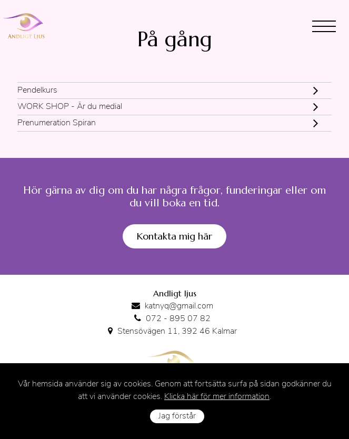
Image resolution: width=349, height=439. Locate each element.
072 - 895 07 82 (178, 319)
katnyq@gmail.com (179, 306)
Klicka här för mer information (217, 397)
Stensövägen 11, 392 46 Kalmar (177, 331)
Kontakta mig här (174, 236)
